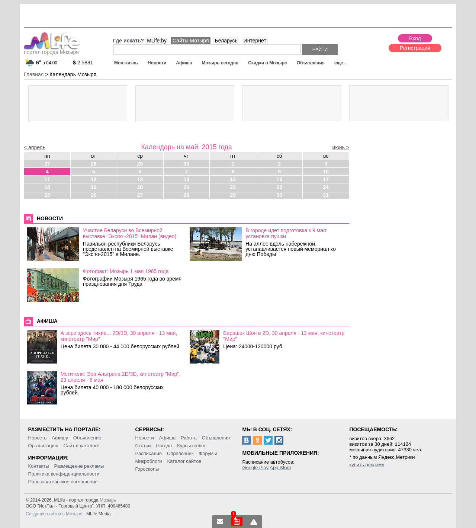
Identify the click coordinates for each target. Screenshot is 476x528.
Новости (157, 62)
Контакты (38, 466)
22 (233, 187)
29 (140, 164)
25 (47, 195)
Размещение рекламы (79, 466)
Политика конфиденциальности (64, 474)
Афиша (184, 62)
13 (140, 179)
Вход (415, 38)
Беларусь (226, 41)
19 (94, 187)
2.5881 (83, 62)
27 (47, 164)
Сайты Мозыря (191, 41)
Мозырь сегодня (220, 62)
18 (47, 187)
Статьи (143, 445)
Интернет (255, 41)
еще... (340, 62)
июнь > (340, 147)
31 (326, 195)
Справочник (180, 453)
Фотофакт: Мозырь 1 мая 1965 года (126, 271)
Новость (37, 438)
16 (279, 179)
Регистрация (415, 48)
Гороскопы (147, 469)
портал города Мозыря (52, 50)
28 (94, 164)
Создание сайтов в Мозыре (54, 513)
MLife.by (157, 41)
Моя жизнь (126, 62)
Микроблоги (148, 461)
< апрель (34, 147)
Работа (189, 438)
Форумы (208, 453)
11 (47, 179)
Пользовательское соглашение (63, 481)
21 (187, 187)
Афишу (60, 438)
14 (187, 179)
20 (140, 187)
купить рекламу (366, 464)
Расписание (148, 453)
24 (326, 187)
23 (279, 187)
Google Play (255, 467)
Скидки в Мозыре (267, 62)
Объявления (311, 62)
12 (94, 179)
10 (326, 172)
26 (94, 195)
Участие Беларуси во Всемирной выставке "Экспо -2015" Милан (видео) (130, 233)
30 (187, 164)
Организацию (43, 445)
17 (326, 179)
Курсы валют (191, 445)
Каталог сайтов (184, 461)
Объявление (87, 438)
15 (233, 179)
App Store (280, 467)
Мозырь (108, 500)
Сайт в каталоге (82, 445)
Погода (164, 445)
